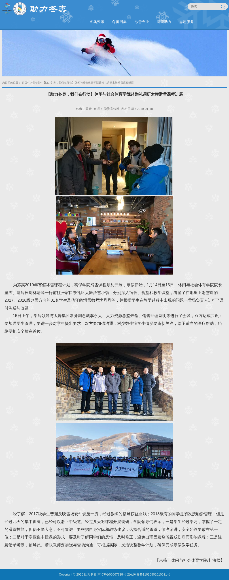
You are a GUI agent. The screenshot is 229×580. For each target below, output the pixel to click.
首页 (24, 82)
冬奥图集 (119, 22)
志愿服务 (186, 22)
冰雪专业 (142, 22)
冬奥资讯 (97, 22)
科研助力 (164, 22)
